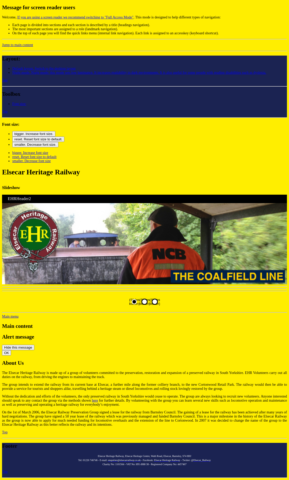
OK (6, 353)
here (95, 400)
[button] (139, 73)
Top (5, 80)
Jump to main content (17, 45)
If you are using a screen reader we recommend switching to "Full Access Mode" (75, 17)
